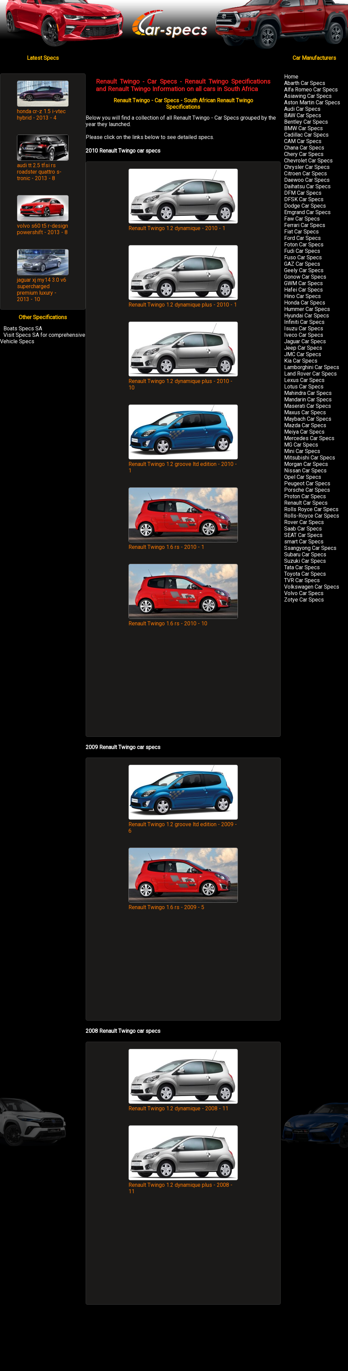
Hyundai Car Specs (306, 315)
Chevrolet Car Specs (308, 160)
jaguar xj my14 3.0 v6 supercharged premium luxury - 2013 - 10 (41, 289)
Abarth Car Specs (304, 83)
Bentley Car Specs (306, 122)
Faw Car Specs (302, 218)
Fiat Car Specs (301, 231)
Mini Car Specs (302, 451)
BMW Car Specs (303, 128)
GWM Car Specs (303, 283)
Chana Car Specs (304, 147)
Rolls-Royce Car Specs (311, 516)
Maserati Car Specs (307, 406)
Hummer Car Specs (307, 309)
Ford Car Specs (302, 238)
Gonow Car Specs (305, 277)
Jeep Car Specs (303, 348)
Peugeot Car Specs (307, 483)
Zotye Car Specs (304, 599)
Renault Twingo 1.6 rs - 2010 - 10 (183, 620)
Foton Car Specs (304, 244)
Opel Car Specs (302, 477)
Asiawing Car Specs (308, 96)
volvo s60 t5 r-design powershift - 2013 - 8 (42, 229)
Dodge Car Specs (305, 206)
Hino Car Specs (302, 296)
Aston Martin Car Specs (312, 102)
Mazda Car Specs (305, 425)
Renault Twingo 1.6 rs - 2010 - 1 (183, 543)
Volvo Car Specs (304, 593)
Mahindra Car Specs (308, 393)
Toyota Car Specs (305, 574)
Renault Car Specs (306, 503)
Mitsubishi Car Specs (309, 457)
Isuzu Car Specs (303, 328)
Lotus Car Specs (304, 386)
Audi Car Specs (302, 109)
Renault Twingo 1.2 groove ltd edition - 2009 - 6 (183, 824)
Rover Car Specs (304, 522)
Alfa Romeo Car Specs (311, 89)
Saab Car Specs (303, 528)
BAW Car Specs (302, 115)
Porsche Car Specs (307, 490)
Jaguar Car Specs (305, 341)
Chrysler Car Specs (307, 167)
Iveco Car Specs (303, 335)
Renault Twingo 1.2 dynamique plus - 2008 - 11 (183, 1185)
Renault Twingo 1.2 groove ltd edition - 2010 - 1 (183, 464)
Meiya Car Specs (304, 432)
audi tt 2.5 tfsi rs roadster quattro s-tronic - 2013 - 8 (39, 171)
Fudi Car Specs (302, 251)
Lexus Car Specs (304, 380)
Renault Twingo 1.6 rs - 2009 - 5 (183, 904)
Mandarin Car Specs (308, 399)
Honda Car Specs (304, 302)
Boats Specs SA (22, 328)
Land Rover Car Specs (310, 373)
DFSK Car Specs (304, 199)
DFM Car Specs (302, 193)
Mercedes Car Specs (309, 438)
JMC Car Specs (302, 354)
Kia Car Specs (300, 361)
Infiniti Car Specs (304, 322)
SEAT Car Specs (303, 535)
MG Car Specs (301, 444)
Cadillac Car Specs (306, 135)
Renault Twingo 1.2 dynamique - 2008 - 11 (183, 1105)
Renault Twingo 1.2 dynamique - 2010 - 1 (183, 225)
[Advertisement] (183, 685)
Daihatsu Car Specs (307, 186)
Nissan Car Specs (305, 470)
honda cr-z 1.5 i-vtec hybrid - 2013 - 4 (41, 114)
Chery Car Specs (304, 154)
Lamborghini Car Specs (311, 367)
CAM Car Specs (302, 141)
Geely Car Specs (304, 270)
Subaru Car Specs (305, 554)
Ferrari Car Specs (304, 225)
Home (291, 76)
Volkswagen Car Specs (311, 587)
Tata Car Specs (302, 567)
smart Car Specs (304, 541)
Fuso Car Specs (303, 257)
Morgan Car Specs (306, 464)
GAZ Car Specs (302, 264)
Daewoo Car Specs (307, 180)
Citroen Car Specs (305, 173)
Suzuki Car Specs (305, 561)
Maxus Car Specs (305, 412)
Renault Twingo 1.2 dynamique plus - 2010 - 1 (183, 301)
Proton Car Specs (305, 496)
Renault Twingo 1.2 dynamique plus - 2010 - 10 (183, 381)
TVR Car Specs (302, 580)
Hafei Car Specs (303, 290)
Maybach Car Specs (307, 419)
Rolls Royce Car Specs (311, 509)
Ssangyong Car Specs (310, 548)
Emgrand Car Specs (307, 212)
